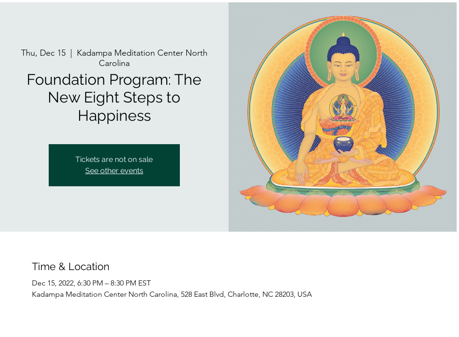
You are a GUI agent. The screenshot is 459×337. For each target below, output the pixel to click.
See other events (114, 170)
